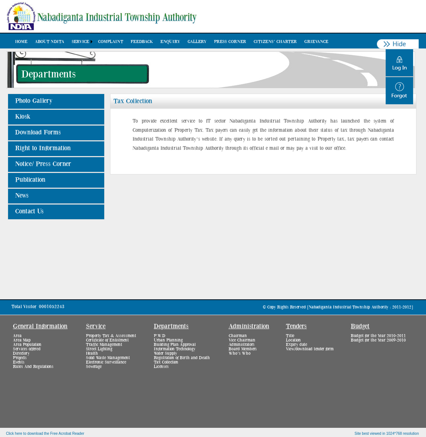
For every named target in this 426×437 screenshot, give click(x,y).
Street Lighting (99, 349)
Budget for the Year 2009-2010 (378, 340)
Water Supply (165, 353)
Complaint (110, 41)
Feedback (142, 41)
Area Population (27, 344)
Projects (20, 357)
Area (17, 335)
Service (80, 41)
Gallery (197, 41)
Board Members (243, 349)
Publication (30, 180)
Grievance (316, 41)
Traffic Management (104, 344)
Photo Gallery (33, 101)
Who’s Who (240, 353)
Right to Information (43, 148)
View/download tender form (310, 349)
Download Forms (38, 132)
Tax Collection (166, 362)
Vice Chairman (242, 340)
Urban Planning (168, 340)
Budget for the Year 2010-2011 (378, 335)
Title (290, 335)
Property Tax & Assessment (111, 335)
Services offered (27, 349)
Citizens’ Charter (275, 41)
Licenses (161, 366)
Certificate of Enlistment (107, 340)
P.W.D (159, 335)
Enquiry (170, 41)
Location (293, 340)
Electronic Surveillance (106, 362)
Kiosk (22, 116)
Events (19, 362)
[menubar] (171, 41)
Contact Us (29, 211)
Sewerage (94, 366)
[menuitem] (21, 41)
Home (21, 41)
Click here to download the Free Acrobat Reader (45, 433)
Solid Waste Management (108, 357)
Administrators (242, 344)
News (22, 195)
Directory (21, 353)
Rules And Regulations (33, 366)
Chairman (238, 335)
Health (92, 353)
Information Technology (175, 349)
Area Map (22, 340)
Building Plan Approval (175, 344)
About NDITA (49, 41)
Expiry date (296, 344)
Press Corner (230, 41)
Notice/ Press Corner (43, 164)
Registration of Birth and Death (182, 357)
